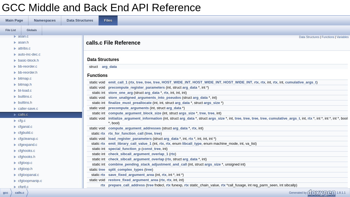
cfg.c (21, 120)
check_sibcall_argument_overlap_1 (138, 154)
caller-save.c (28, 108)
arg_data (109, 67)
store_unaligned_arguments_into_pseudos (144, 97)
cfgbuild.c (25, 133)
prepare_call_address (126, 185)
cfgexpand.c (27, 145)
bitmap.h (25, 84)
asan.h (23, 42)
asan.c (23, 36)
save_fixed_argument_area (131, 175)
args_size (212, 103)
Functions (328, 37)
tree (139, 82)
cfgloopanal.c (28, 175)
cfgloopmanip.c (30, 181)
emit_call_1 (117, 82)
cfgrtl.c (23, 187)
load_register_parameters (130, 139)
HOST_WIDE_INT (176, 82)
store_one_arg (120, 93)
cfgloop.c (25, 163)
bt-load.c (25, 90)
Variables (343, 37)
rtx (132, 82)
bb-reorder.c (27, 66)
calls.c (23, 114)
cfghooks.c (26, 151)
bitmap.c (24, 78)
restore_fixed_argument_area (133, 180)
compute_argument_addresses (134, 128)
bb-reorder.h (27, 72)
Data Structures (309, 37)
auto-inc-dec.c (29, 54)
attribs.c (24, 48)
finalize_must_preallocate (129, 103)
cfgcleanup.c (28, 139)
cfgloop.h (25, 169)
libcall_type (192, 143)
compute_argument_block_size (134, 113)
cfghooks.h (26, 157)
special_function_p (124, 149)
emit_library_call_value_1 (129, 143)
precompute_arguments (128, 108)
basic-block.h (28, 60)
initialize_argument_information (135, 118)
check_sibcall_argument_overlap (136, 159)
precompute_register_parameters (136, 87)
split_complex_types (125, 169)
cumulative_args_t (300, 82)
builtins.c (25, 96)
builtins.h (25, 102)
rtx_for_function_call (126, 133)
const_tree (152, 149)
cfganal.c (25, 126)
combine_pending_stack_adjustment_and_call (147, 164)
